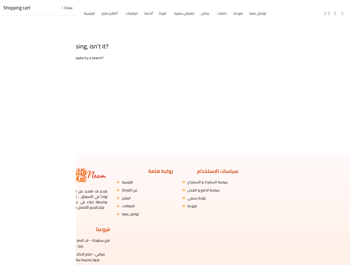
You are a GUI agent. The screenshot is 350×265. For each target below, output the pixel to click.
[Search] (324, 13)
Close (68, 7)
